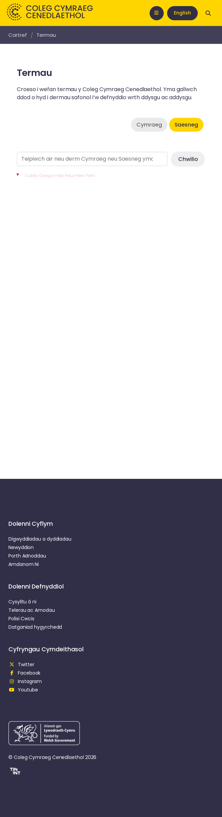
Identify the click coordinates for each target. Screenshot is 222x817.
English (182, 12)
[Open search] (208, 13)
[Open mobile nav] (157, 13)
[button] (14, 772)
